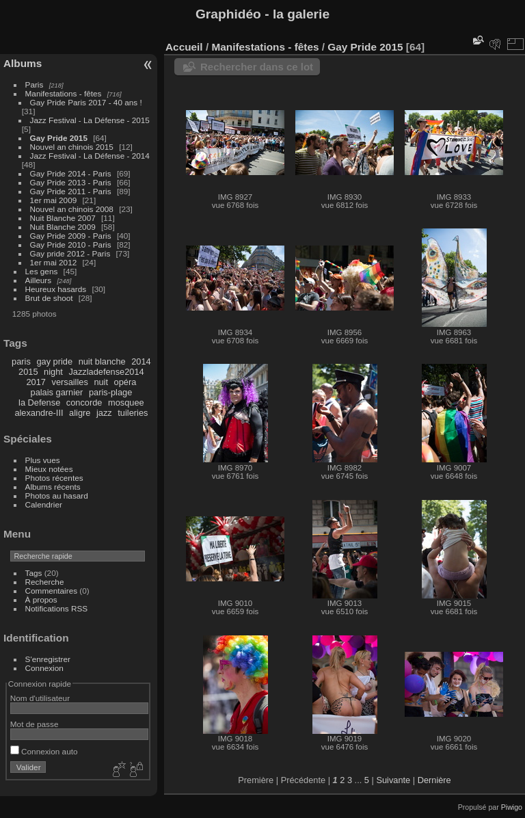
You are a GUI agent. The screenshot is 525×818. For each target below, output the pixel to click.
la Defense (39, 402)
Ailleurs (38, 280)
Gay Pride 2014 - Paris (70, 173)
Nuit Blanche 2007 (63, 217)
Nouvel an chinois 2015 (71, 146)
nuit (101, 382)
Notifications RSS (56, 608)
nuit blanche (102, 361)
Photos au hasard (56, 495)
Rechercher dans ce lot (256, 66)
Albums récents (53, 486)
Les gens (41, 271)
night (53, 372)
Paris (34, 84)
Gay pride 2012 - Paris (70, 253)
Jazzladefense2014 (106, 372)
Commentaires (51, 590)
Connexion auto (44, 751)
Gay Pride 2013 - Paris (70, 182)
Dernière (434, 780)
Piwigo (511, 807)
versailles (69, 382)
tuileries (133, 413)
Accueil (184, 47)
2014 (140, 361)
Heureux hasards (56, 289)
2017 (35, 382)
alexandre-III (38, 413)
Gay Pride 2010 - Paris (70, 244)
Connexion (44, 667)
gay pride (54, 361)
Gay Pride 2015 (59, 137)
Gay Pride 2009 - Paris (70, 235)
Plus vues (42, 460)
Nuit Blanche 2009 (63, 226)
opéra (125, 382)
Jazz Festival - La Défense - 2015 (90, 120)
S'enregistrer (47, 659)
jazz (104, 413)
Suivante (393, 780)
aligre (79, 413)
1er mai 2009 (53, 200)
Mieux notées (49, 468)
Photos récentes (54, 477)
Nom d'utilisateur (40, 698)
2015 (28, 372)
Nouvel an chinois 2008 (71, 208)
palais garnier (57, 392)
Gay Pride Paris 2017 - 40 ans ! (86, 102)
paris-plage (110, 392)
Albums (22, 63)
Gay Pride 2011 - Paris (70, 191)
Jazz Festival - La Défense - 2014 (90, 155)
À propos (41, 599)
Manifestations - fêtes (63, 93)
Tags (33, 572)
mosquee (126, 402)
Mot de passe (34, 724)
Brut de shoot (49, 297)
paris (21, 361)
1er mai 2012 (53, 262)
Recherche (44, 581)
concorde (84, 402)
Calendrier (43, 504)
